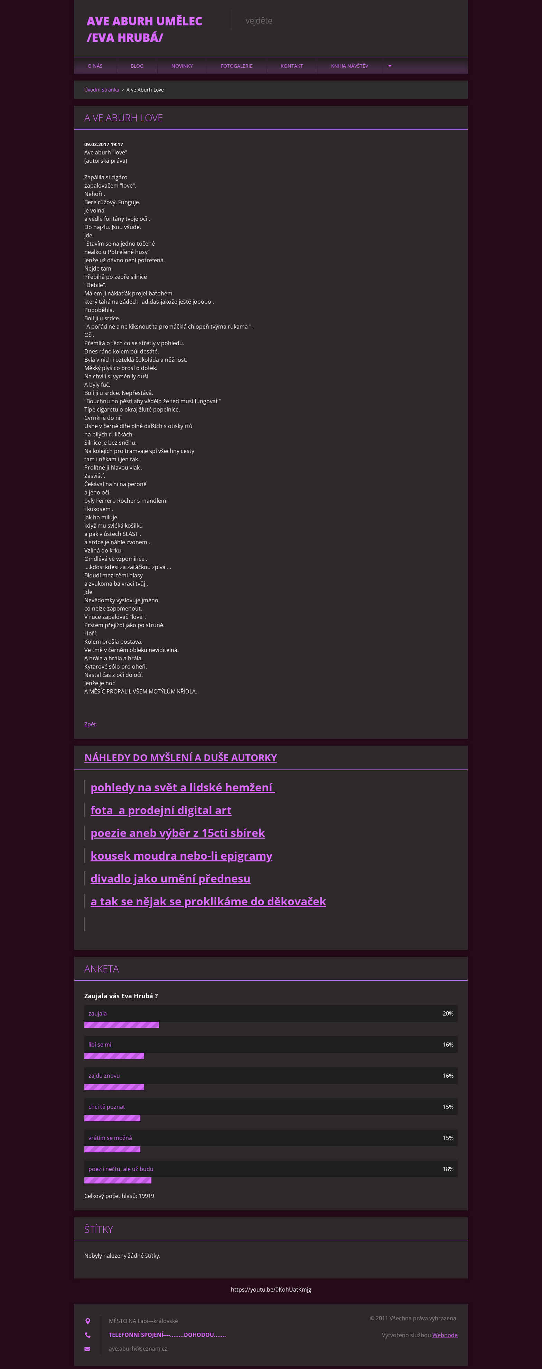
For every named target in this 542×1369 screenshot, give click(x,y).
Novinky (182, 69)
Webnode (445, 1338)
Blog (137, 69)
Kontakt (292, 69)
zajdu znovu (104, 1079)
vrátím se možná (110, 1141)
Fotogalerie (237, 69)
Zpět (90, 727)
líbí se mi (99, 1047)
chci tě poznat (106, 1110)
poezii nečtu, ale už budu (120, 1172)
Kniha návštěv (349, 69)
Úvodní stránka (101, 92)
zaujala (97, 1016)
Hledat (450, 20)
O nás (95, 69)
